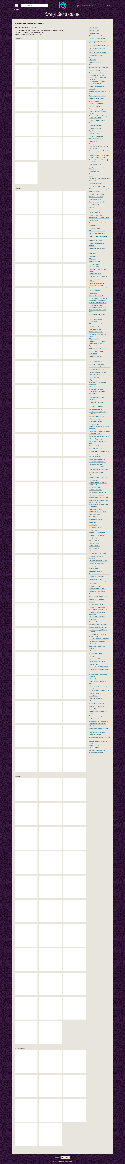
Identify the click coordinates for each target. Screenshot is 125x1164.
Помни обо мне (87, 5)
